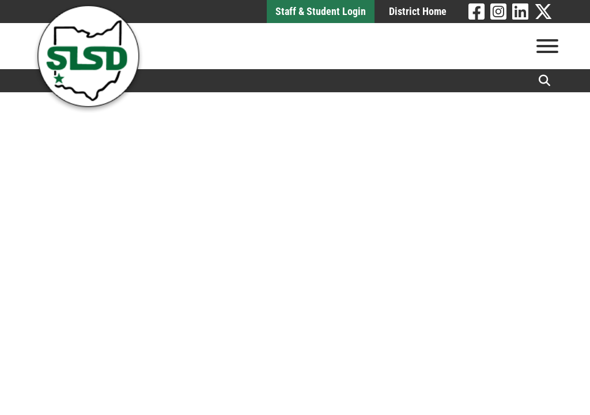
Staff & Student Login (320, 11)
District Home (418, 11)
